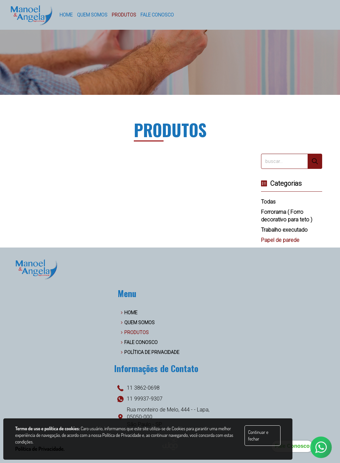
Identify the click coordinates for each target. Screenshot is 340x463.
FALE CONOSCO (139, 342)
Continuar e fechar (258, 435)
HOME (129, 312)
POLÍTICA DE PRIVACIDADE (150, 352)
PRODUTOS (135, 332)
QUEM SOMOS (138, 322)
